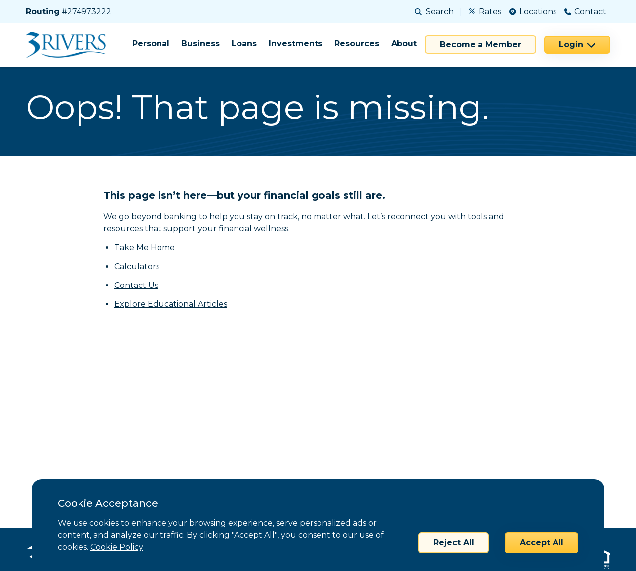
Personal (150, 43)
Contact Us (136, 285)
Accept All (541, 542)
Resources (356, 43)
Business (200, 43)
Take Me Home (144, 247)
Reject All (453, 542)
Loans (244, 43)
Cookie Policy (116, 547)
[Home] (69, 45)
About (404, 43)
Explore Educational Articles (170, 304)
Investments (295, 43)
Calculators (136, 266)
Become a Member (480, 44)
